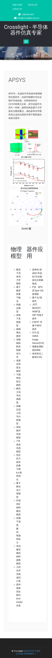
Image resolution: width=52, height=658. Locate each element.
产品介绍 (11, 59)
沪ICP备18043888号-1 (26, 654)
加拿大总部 (17, 5)
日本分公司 (32, 5)
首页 (5, 59)
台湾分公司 (17, 9)
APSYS (18, 59)
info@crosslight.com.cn (26, 18)
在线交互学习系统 (32, 651)
